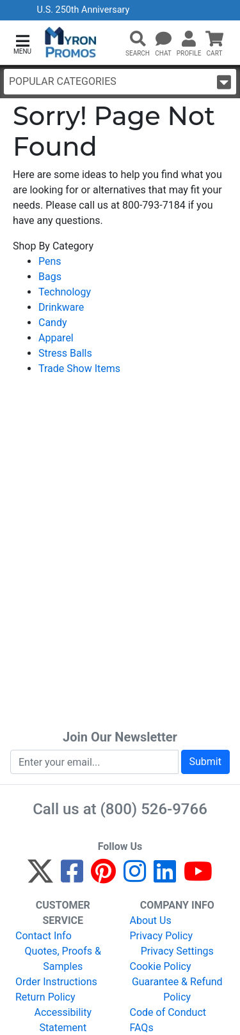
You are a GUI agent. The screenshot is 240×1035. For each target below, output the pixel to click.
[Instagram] (135, 877)
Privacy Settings (177, 951)
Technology (64, 292)
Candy (52, 322)
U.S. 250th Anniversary (83, 9)
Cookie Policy (160, 966)
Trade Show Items (79, 368)
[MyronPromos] (71, 42)
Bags (49, 277)
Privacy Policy (161, 936)
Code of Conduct (168, 1012)
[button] (22, 43)
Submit (205, 762)
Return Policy (45, 997)
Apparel (56, 338)
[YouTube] (198, 877)
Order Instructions (56, 982)
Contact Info (43, 936)
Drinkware (61, 307)
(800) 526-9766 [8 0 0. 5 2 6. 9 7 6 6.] (153, 809)
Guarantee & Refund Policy (177, 989)
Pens (49, 261)
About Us (151, 920)
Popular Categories (120, 82)
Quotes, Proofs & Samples (63, 958)
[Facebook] (72, 877)
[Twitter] (40, 877)
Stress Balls (65, 353)
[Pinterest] (103, 877)
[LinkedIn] (165, 877)
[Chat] (163, 40)
